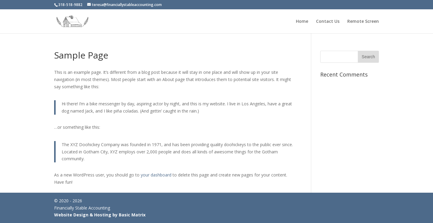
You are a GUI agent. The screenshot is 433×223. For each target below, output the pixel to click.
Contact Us (327, 21)
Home (302, 21)
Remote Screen (363, 21)
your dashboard (156, 175)
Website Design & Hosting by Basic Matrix (100, 215)
